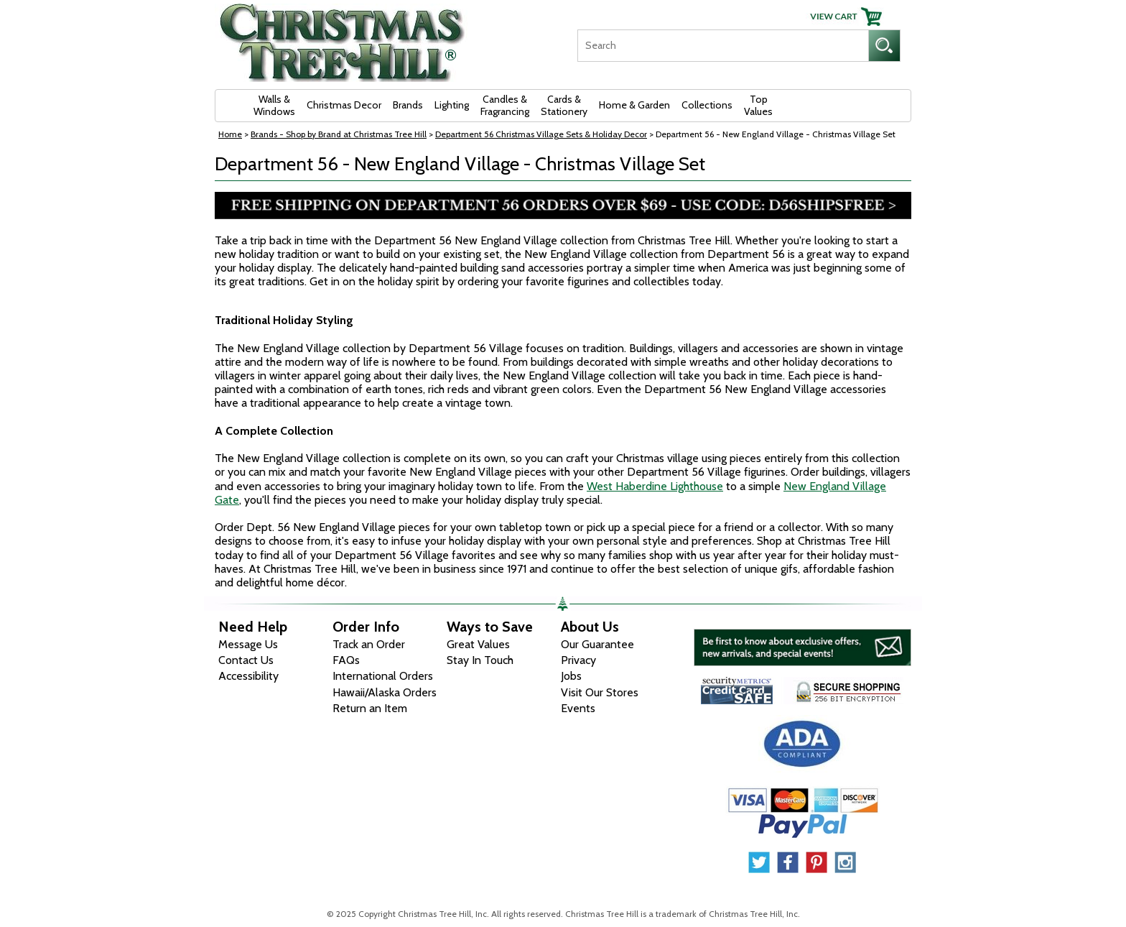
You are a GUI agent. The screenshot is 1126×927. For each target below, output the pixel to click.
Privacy (578, 660)
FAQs (346, 660)
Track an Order (368, 644)
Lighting (451, 104)
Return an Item (369, 708)
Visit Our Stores (599, 692)
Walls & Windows (274, 105)
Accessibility (248, 676)
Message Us (248, 644)
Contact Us (246, 660)
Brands (408, 104)
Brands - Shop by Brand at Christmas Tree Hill (339, 134)
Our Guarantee (597, 644)
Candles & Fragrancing (504, 105)
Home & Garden (634, 104)
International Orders (382, 676)
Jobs (571, 676)
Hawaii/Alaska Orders (384, 692)
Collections (706, 104)
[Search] (722, 45)
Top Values (758, 105)
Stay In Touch (480, 660)
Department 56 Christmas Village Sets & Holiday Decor (541, 134)
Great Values (478, 644)
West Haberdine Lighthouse (655, 486)
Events (578, 708)
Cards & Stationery (564, 105)
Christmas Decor (344, 104)
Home (230, 134)
